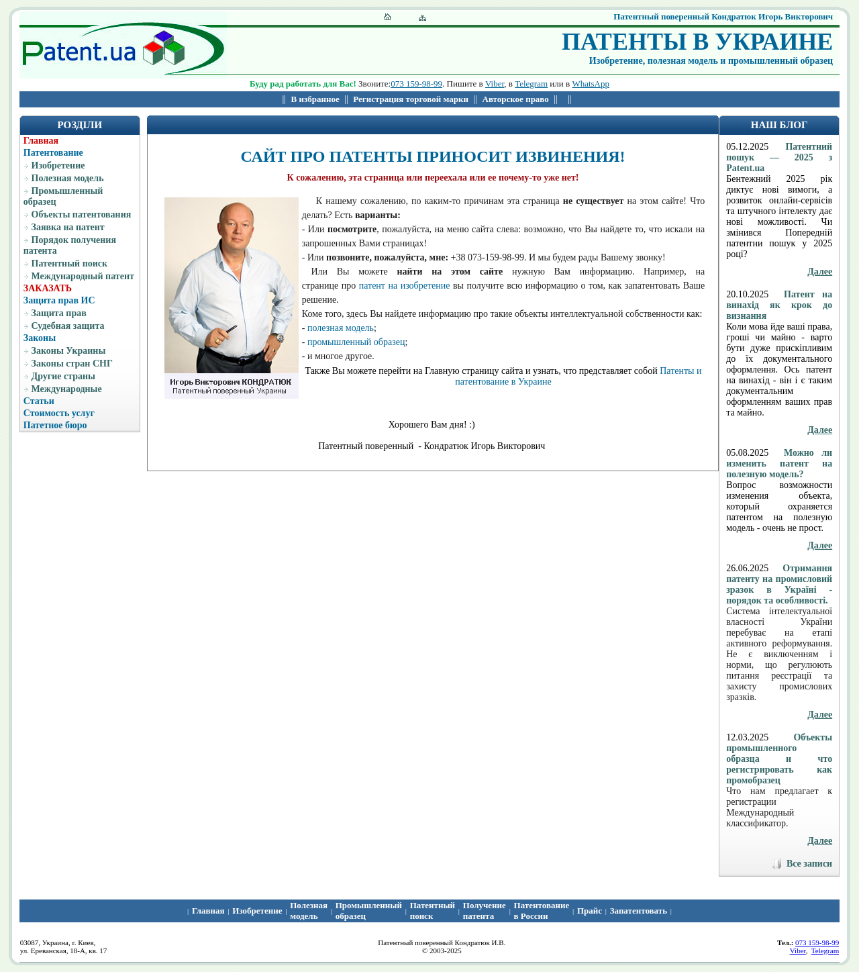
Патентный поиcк (432, 910)
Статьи (38, 401)
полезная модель (340, 328)
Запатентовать (638, 911)
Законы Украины (69, 351)
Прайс (589, 911)
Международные (67, 389)
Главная (40, 141)
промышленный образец (356, 342)
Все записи (809, 864)
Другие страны (63, 376)
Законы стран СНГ (72, 363)
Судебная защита (68, 326)
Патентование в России (542, 910)
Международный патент (83, 276)
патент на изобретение (404, 286)
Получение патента (484, 910)
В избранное (315, 99)
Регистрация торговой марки (410, 99)
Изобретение (58, 165)
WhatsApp (590, 84)
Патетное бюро (55, 425)
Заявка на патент (68, 227)
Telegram (531, 84)
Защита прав (59, 313)
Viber (494, 84)
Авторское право (516, 99)
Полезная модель (68, 178)
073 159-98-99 (416, 84)
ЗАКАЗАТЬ (47, 288)
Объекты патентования (82, 214)
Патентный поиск (70, 263)
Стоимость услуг (59, 413)
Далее (819, 271)
